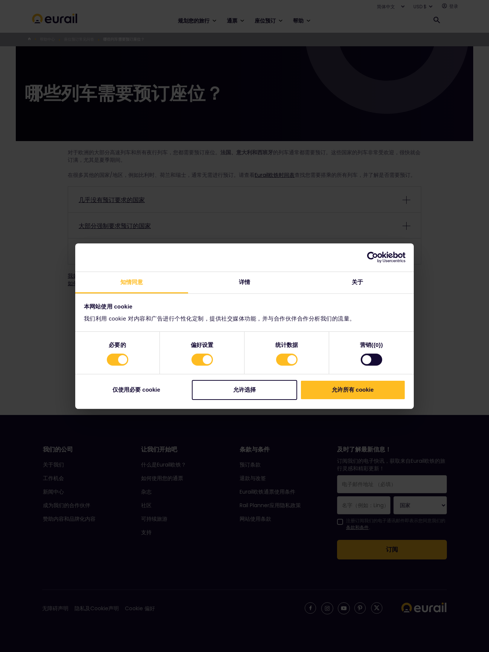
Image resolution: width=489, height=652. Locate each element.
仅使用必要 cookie (136, 389)
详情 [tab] (244, 281)
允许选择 (244, 389)
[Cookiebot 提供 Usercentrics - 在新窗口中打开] (372, 257)
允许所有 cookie (353, 389)
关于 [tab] (357, 281)
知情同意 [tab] (131, 281)
